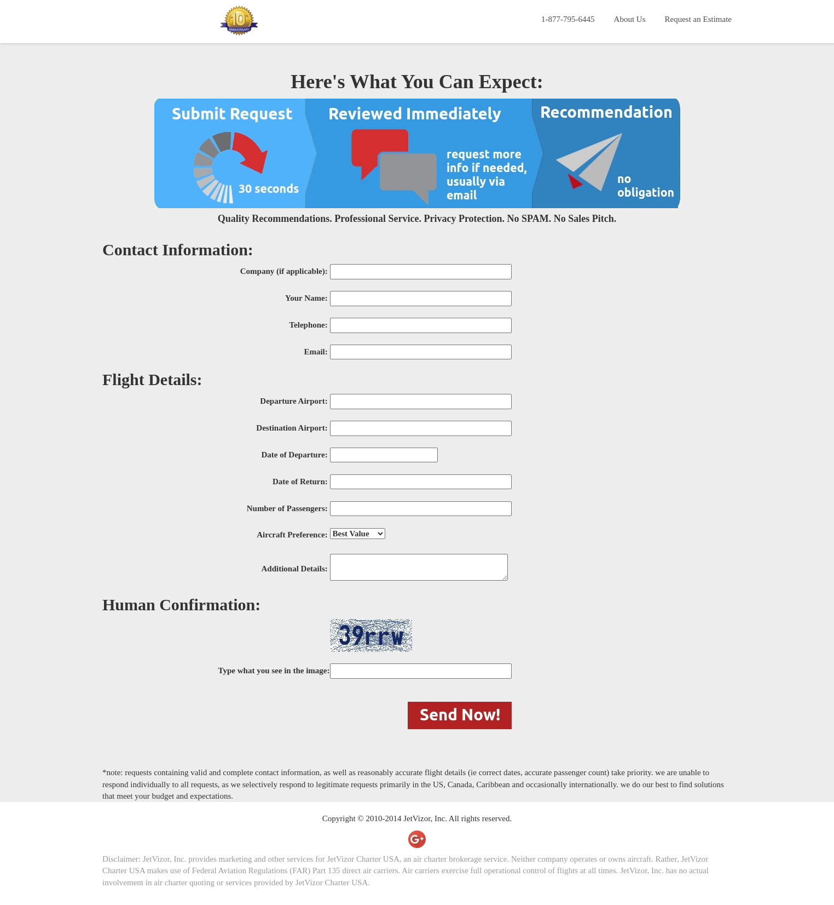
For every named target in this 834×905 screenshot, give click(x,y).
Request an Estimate (698, 19)
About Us (630, 19)
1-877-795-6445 (568, 19)
